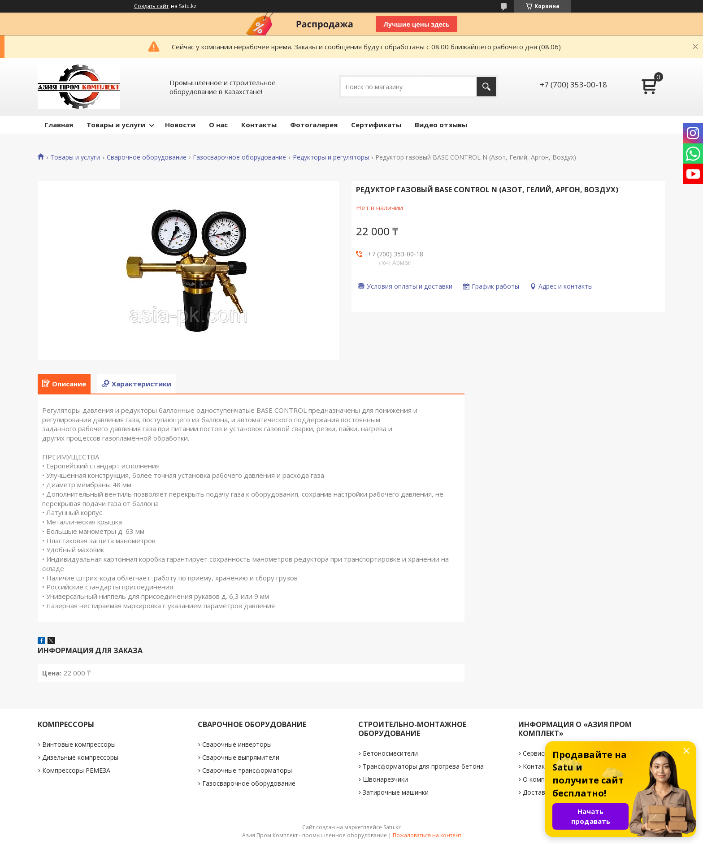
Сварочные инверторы (237, 744)
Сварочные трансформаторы (247, 770)
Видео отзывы (441, 124)
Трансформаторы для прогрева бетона (423, 766)
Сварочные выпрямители (240, 757)
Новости (180, 124)
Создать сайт (151, 6)
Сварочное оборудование (147, 157)
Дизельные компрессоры (80, 757)
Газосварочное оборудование (239, 157)
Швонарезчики (385, 779)
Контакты (259, 124)
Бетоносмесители (390, 753)
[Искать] (486, 86)
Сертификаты (376, 124)
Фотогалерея (314, 124)
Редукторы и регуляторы (331, 157)
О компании (541, 779)
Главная (58, 124)
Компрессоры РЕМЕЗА (76, 770)
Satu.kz (392, 827)
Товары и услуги (116, 124)
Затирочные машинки (396, 792)
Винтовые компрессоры (79, 744)
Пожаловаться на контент (427, 835)
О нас (218, 124)
